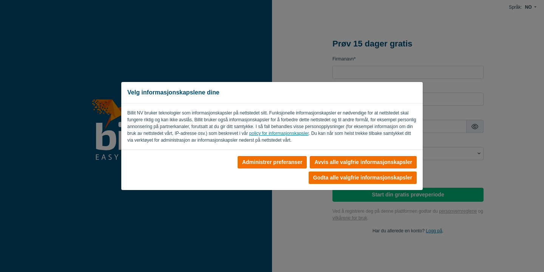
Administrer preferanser (272, 162)
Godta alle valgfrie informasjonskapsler (362, 178)
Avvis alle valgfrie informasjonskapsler (363, 162)
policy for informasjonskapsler (279, 133)
